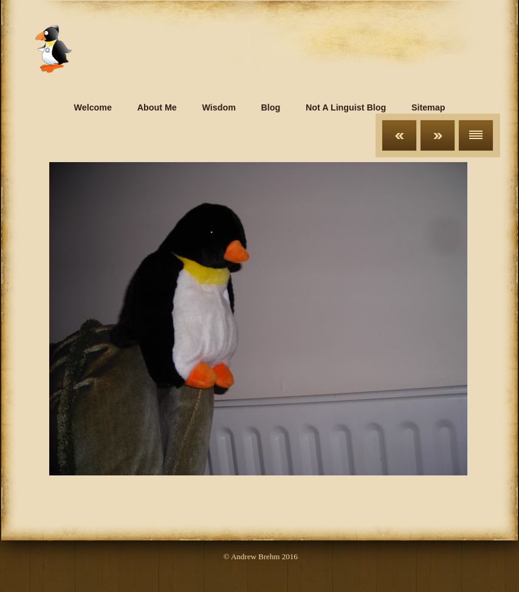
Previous (399, 135)
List (476, 135)
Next (438, 135)
